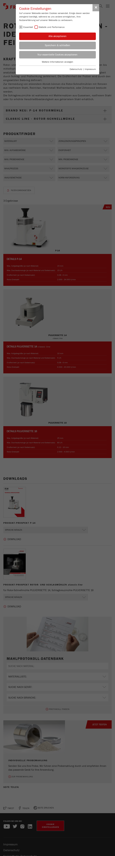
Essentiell (28, 27)
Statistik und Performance (51, 27)
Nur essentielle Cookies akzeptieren (58, 54)
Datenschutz (76, 69)
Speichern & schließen (57, 45)
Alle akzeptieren (57, 36)
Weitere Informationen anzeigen (57, 62)
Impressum (90, 69)
